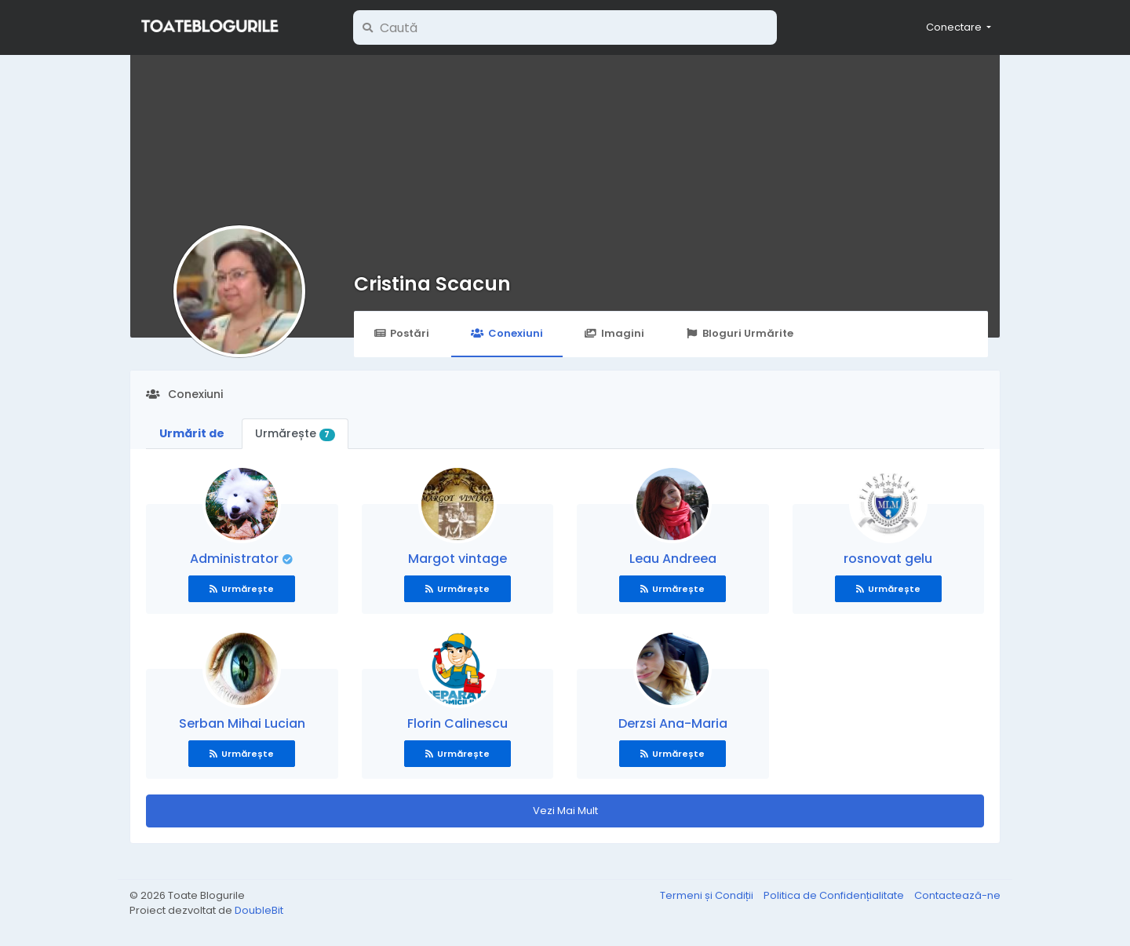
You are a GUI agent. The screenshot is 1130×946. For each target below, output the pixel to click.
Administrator (236, 559)
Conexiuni (506, 333)
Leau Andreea (672, 559)
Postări (401, 333)
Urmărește (295, 433)
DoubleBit (259, 910)
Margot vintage (457, 559)
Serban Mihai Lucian (242, 723)
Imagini (614, 333)
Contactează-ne (957, 895)
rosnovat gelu (888, 559)
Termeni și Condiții (708, 895)
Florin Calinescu (457, 723)
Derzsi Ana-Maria (672, 723)
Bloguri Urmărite (739, 333)
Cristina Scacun (432, 284)
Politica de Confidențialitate (835, 895)
